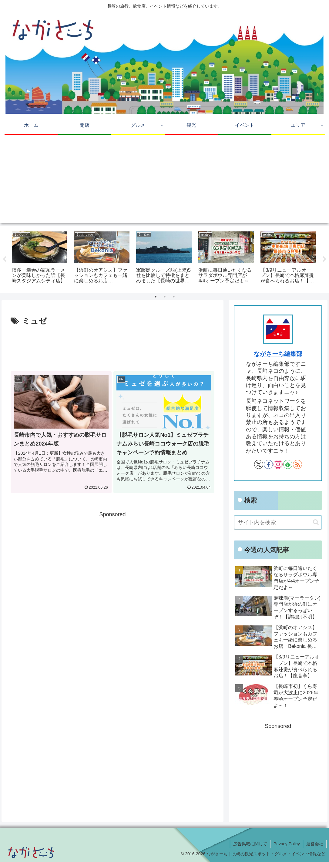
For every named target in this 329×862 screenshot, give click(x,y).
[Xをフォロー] (258, 464)
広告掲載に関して (250, 843)
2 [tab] (165, 297)
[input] (278, 522)
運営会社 (314, 843)
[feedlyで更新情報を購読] (287, 464)
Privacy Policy (287, 843)
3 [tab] (174, 297)
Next (324, 259)
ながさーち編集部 (278, 353)
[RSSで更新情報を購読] (297, 464)
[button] (316, 522)
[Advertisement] (164, 180)
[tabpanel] (39, 258)
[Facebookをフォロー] (268, 464)
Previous (5, 259)
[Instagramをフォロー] (278, 464)
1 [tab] (156, 297)
